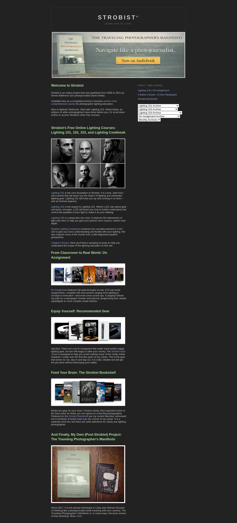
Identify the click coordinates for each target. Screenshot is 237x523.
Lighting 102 (57, 206)
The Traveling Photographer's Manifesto (83, 439)
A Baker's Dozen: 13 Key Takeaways (157, 94)
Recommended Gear (93, 311)
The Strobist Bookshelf (97, 372)
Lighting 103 (57, 217)
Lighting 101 (61, 132)
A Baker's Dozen (60, 242)
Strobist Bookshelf (78, 416)
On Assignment (59, 290)
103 (83, 132)
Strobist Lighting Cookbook (65, 229)
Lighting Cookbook (110, 132)
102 (75, 132)
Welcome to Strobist (67, 85)
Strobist (118, 17)
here (79, 516)
